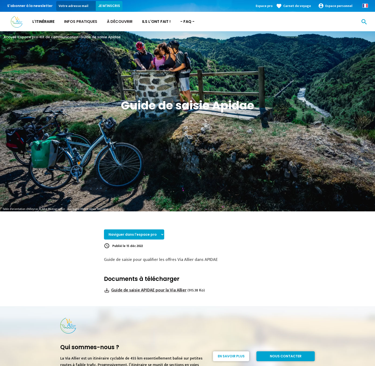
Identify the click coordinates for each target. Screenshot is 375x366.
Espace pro (264, 6)
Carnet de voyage (297, 6)
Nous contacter (286, 356)
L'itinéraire (43, 21)
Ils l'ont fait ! (156, 21)
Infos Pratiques (80, 21)
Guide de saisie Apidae (100, 37)
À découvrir (120, 21)
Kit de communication (59, 37)
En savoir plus (231, 356)
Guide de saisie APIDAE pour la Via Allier (149, 290)
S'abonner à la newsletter (30, 5)
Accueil (10, 37)
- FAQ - (187, 21)
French (365, 5)
